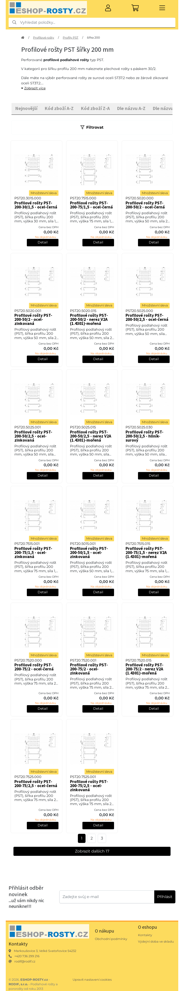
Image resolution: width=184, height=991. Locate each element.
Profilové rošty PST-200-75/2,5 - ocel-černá (35, 783)
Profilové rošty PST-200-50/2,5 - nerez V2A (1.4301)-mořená (90, 436)
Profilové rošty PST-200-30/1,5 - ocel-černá (35, 205)
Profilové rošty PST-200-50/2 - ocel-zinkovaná (33, 319)
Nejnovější (26, 108)
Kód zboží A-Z (59, 108)
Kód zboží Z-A (95, 108)
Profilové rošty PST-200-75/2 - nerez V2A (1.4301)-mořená (144, 669)
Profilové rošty (43, 37)
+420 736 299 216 (27, 956)
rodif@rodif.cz (24, 961)
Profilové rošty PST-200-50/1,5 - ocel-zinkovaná (89, 552)
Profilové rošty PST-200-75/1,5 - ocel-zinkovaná (33, 552)
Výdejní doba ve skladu (156, 941)
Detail (43, 242)
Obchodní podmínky (111, 939)
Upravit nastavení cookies (92, 979)
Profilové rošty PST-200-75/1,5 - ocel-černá (91, 205)
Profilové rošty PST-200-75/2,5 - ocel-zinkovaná (89, 785)
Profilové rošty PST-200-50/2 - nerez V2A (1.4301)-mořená (89, 319)
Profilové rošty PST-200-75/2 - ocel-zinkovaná (89, 669)
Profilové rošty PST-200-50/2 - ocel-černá (145, 205)
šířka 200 (93, 37)
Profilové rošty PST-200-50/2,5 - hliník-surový (144, 436)
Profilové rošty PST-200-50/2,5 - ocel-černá (147, 317)
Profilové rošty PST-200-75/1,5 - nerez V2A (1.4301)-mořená (146, 552)
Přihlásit (164, 896)
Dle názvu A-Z (131, 108)
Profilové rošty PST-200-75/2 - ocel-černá (34, 667)
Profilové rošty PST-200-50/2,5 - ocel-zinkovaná (33, 436)
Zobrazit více (33, 88)
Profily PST (70, 37)
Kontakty (145, 935)
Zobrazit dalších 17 (92, 851)
